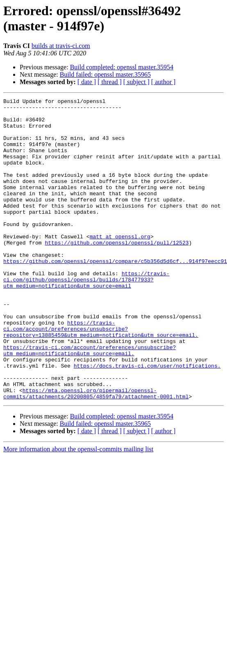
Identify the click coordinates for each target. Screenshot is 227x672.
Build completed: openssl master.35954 (121, 67)
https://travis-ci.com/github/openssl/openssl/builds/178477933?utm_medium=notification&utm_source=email (86, 316)
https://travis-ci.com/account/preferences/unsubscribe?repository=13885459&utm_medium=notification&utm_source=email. (100, 375)
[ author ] (163, 81)
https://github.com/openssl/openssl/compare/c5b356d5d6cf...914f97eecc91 (115, 294)
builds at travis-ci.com (61, 45)
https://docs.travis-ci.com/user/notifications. (147, 419)
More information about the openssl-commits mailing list (78, 509)
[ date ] (86, 81)
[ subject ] (136, 81)
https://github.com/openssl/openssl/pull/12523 (116, 272)
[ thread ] (110, 81)
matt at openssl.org (120, 264)
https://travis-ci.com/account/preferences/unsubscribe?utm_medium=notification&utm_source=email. (89, 401)
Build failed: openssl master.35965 (105, 74)
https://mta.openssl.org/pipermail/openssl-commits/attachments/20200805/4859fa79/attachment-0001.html (95, 453)
